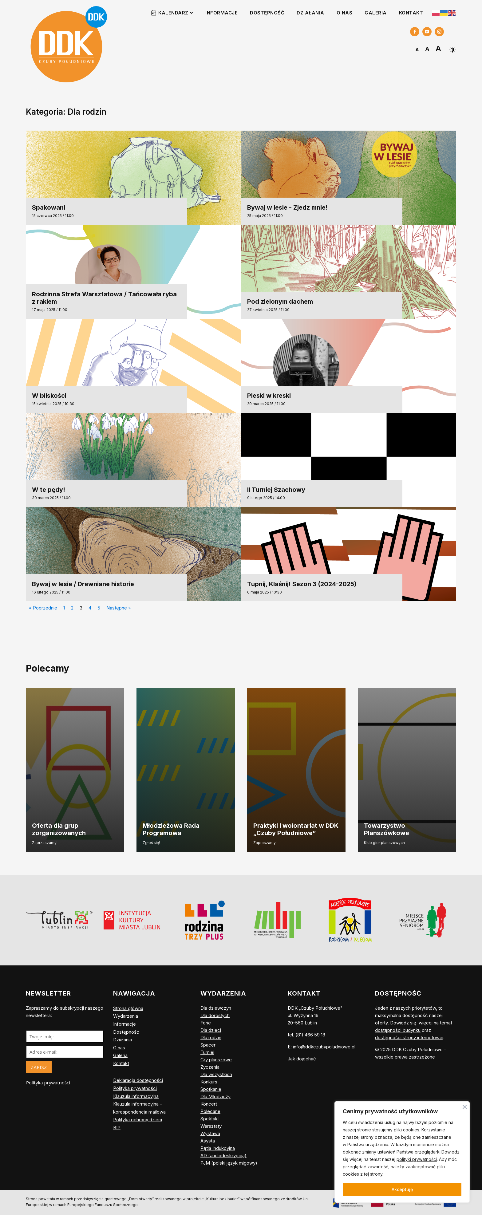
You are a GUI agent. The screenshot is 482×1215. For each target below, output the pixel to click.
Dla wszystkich (216, 1074)
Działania (310, 13)
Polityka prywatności (48, 1082)
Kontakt (411, 13)
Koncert (208, 1104)
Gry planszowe (216, 1060)
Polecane (210, 1111)
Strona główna (128, 1008)
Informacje (221, 13)
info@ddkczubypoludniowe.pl (324, 1047)
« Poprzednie (43, 608)
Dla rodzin (210, 1037)
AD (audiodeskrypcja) (223, 1155)
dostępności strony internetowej (409, 1037)
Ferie (205, 1023)
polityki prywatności (417, 1159)
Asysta (207, 1141)
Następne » (118, 608)
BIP (116, 1127)
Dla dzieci (210, 1030)
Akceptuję (402, 1189)
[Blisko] (464, 1106)
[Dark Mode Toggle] (451, 47)
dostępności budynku (398, 1030)
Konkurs (208, 1082)
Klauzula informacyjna (136, 1096)
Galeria (376, 13)
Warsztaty (211, 1126)
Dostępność (267, 13)
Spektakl (209, 1119)
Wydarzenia (125, 1016)
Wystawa (210, 1133)
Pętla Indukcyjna (217, 1148)
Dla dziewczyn (215, 1008)
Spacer (207, 1045)
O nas (345, 13)
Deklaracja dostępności (138, 1080)
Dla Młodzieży (215, 1096)
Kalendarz (175, 13)
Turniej (207, 1052)
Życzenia (209, 1067)
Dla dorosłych (215, 1015)
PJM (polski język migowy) (228, 1163)
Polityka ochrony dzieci (137, 1119)
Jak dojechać (302, 1059)
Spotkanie (210, 1089)
